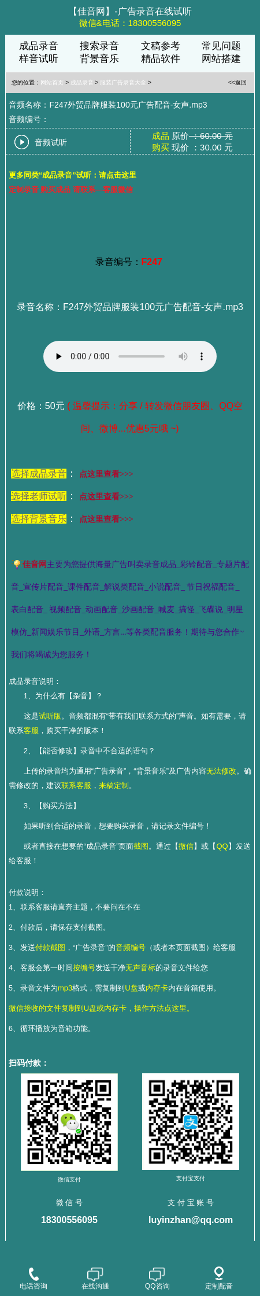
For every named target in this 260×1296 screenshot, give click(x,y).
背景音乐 (99, 58)
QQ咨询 (157, 1278)
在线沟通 (95, 1278)
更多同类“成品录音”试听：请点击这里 (72, 175)
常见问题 (221, 46)
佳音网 (35, 564)
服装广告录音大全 (123, 82)
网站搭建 (221, 58)
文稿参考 (160, 46)
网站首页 (52, 82)
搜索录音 (99, 46)
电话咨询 (33, 1278)
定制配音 (219, 1278)
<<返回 (237, 82)
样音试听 (38, 58)
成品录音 (38, 46)
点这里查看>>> (106, 474)
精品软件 (160, 58)
